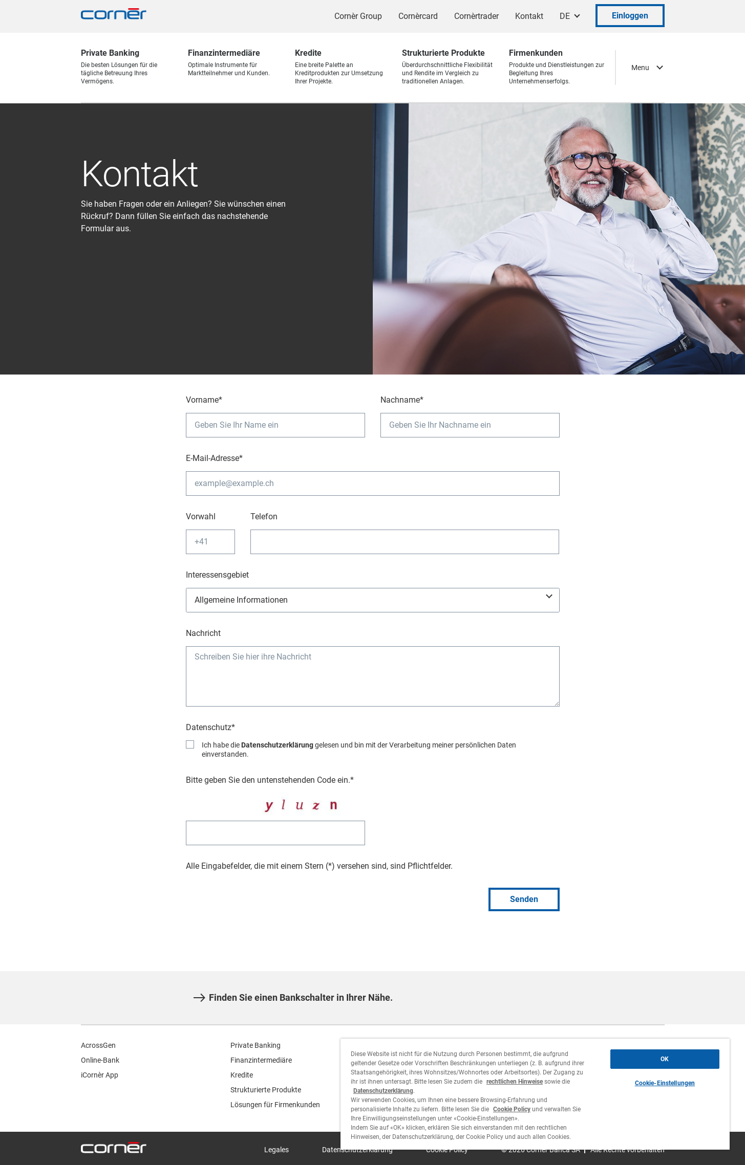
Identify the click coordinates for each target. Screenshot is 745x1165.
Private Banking (255, 1045)
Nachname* (401, 400)
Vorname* (204, 400)
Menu (640, 67)
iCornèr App (99, 1075)
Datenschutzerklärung (277, 745)
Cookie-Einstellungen (665, 1083)
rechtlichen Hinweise (514, 1081)
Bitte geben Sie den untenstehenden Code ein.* (270, 780)
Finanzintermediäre (261, 1060)
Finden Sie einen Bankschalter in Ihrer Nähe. (293, 997)
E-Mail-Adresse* (214, 458)
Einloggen (630, 15)
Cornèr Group (358, 16)
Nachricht (203, 633)
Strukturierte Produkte (265, 1090)
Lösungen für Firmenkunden (275, 1105)
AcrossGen (98, 1045)
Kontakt (529, 16)
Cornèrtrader (476, 16)
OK (665, 1059)
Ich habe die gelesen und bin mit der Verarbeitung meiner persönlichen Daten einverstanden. (359, 750)
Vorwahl (201, 516)
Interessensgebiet (217, 575)
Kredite (241, 1075)
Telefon (264, 516)
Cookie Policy (511, 1109)
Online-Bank (100, 1060)
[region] (535, 1094)
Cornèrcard (418, 16)
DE (565, 16)
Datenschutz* (210, 727)
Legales (276, 1150)
